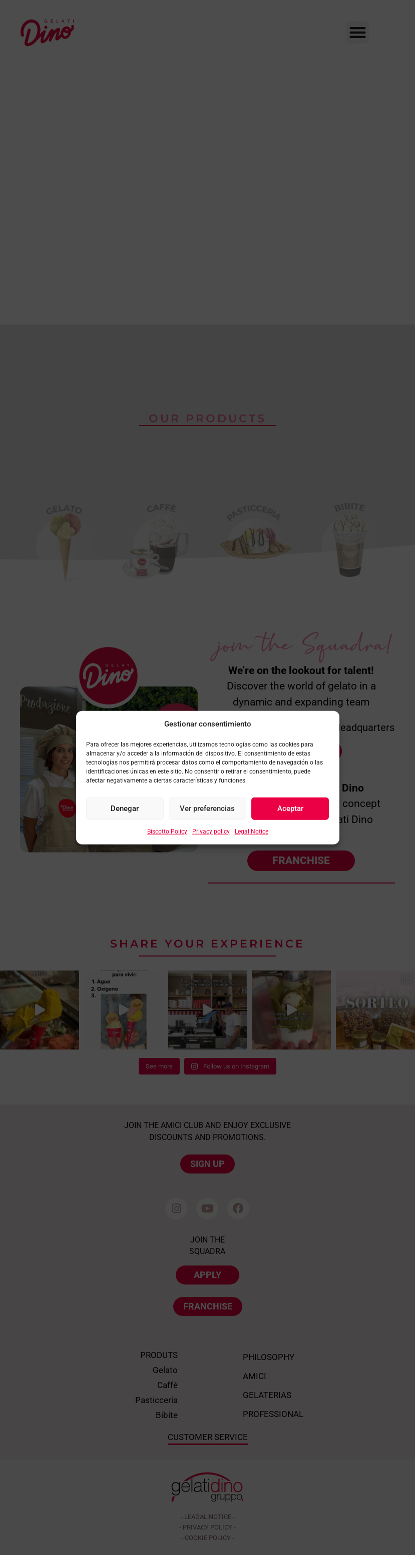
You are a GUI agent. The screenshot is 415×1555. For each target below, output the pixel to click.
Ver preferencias (207, 808)
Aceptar (290, 808)
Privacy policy (211, 831)
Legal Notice (251, 831)
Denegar (125, 808)
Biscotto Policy (167, 831)
